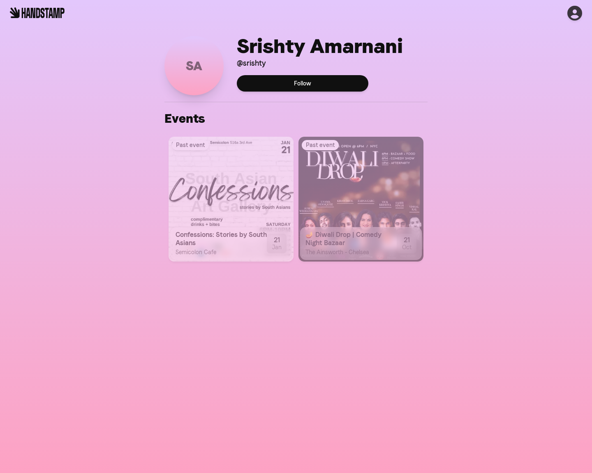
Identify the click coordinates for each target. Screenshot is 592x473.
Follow (302, 83)
